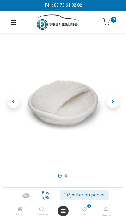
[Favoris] (84, 209)
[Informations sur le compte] (106, 209)
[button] (13, 102)
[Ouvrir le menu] (63, 211)
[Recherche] (42, 209)
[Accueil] (20, 209)
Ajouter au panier (84, 195)
